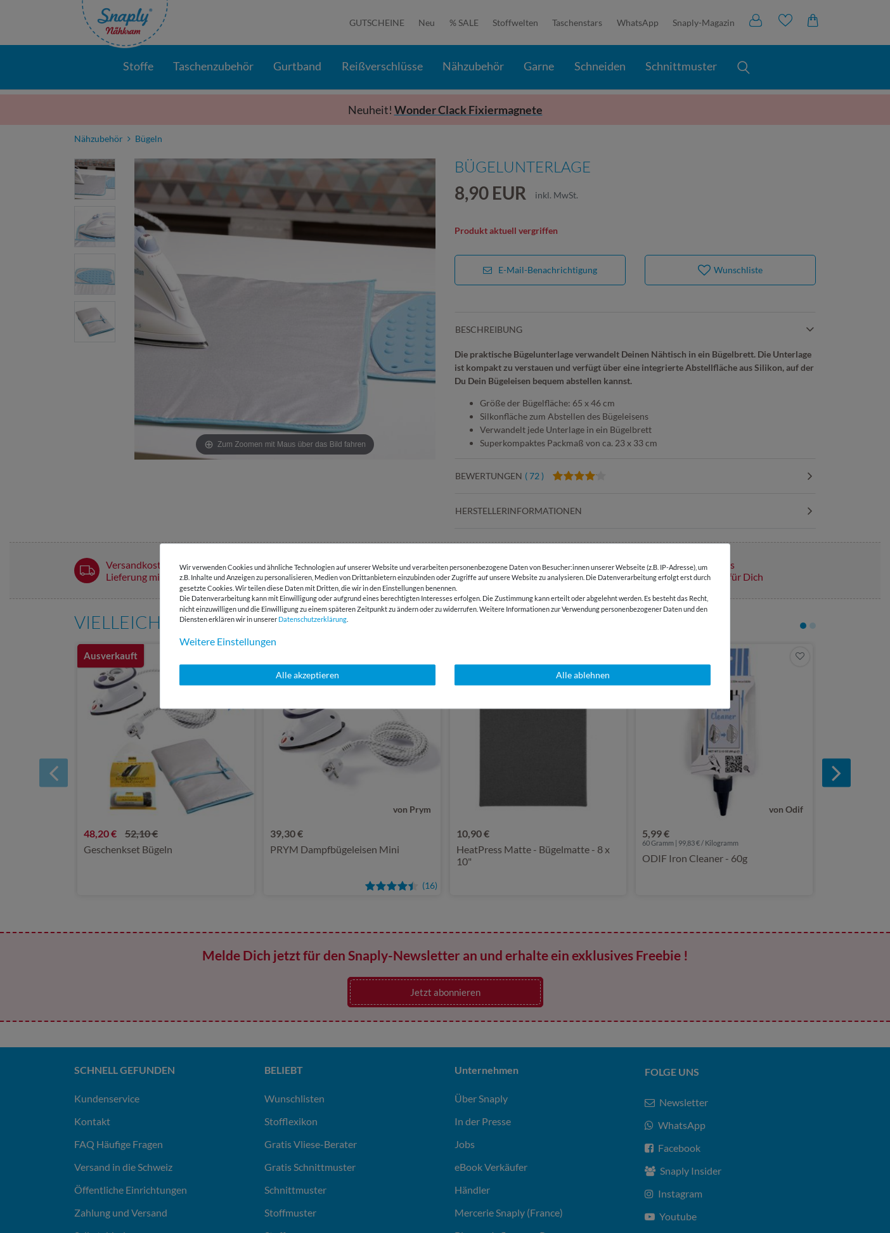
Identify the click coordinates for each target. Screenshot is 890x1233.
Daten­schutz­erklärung (312, 619)
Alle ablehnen (583, 674)
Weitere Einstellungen (227, 641)
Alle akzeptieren (307, 674)
